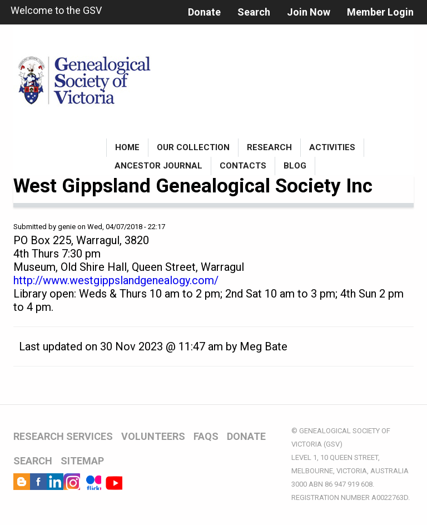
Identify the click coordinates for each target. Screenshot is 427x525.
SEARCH (32, 461)
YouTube (114, 481)
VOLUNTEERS (153, 436)
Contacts (243, 166)
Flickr (93, 481)
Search (253, 12)
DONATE (246, 436)
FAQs (206, 436)
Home (127, 147)
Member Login (380, 12)
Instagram (71, 481)
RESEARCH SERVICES (63, 436)
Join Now (308, 12)
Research (269, 147)
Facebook (38, 481)
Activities (332, 147)
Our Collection (193, 147)
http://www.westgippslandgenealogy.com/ (116, 280)
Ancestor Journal (158, 166)
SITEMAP (82, 461)
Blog (295, 166)
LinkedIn (55, 481)
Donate (204, 12)
